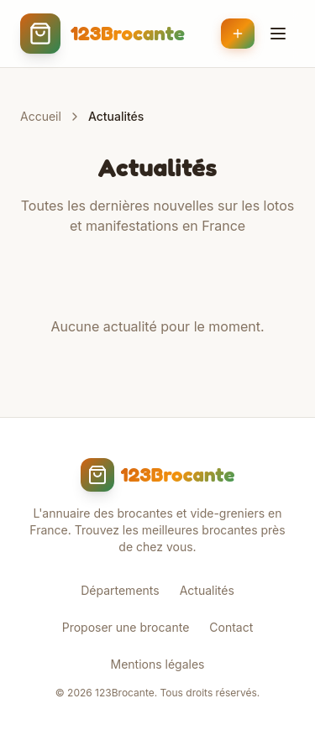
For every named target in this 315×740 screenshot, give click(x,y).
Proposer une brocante (126, 627)
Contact (231, 627)
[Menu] (278, 33)
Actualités (207, 590)
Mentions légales (158, 664)
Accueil (40, 116)
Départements (120, 590)
